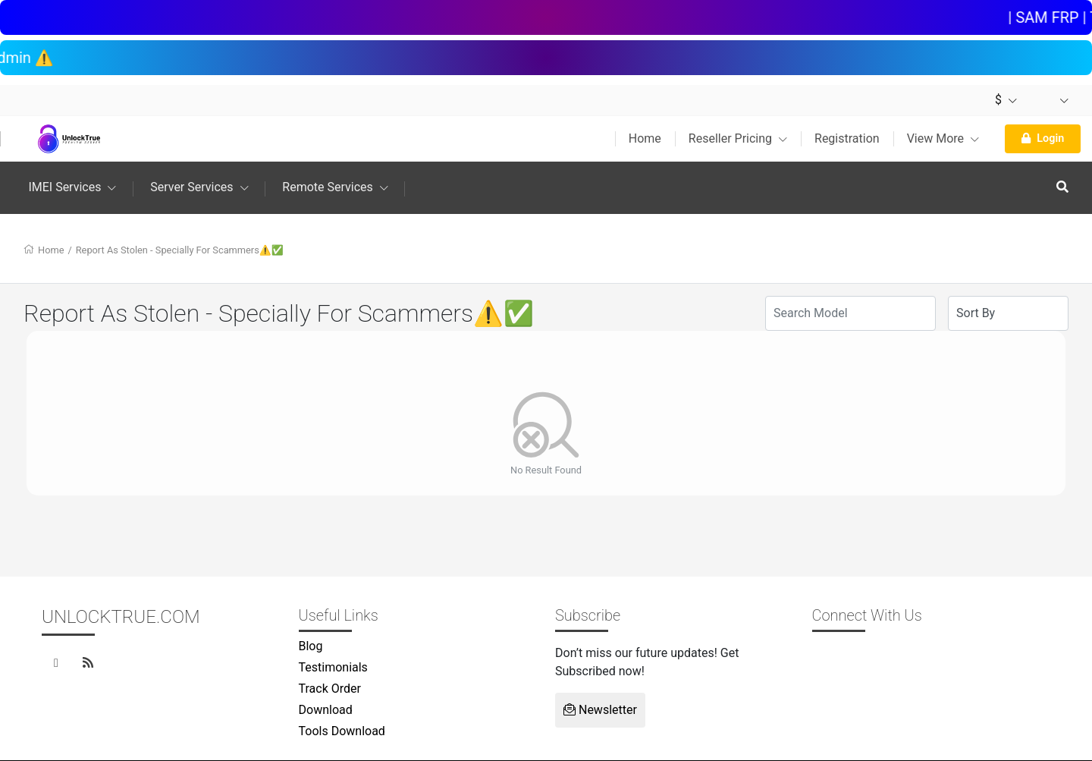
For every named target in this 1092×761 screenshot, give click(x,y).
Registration (847, 138)
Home (645, 138)
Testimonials (333, 667)
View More (943, 138)
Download (326, 710)
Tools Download (342, 731)
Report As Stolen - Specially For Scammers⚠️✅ (180, 250)
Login (1042, 138)
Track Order (330, 688)
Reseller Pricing (738, 138)
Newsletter (600, 710)
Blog (311, 646)
